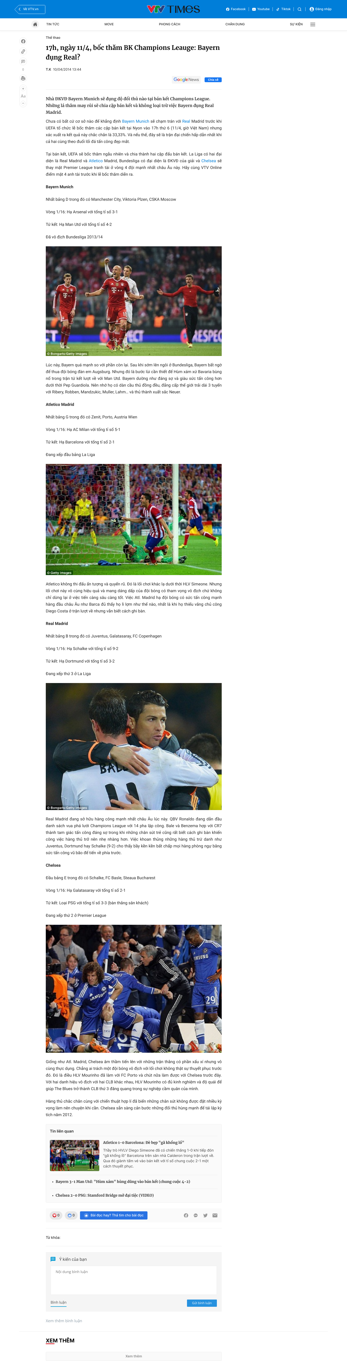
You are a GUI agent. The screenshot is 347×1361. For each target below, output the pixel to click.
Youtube (261, 9)
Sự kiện (296, 24)
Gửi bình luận (202, 1303)
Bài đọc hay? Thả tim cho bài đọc (114, 1215)
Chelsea (209, 161)
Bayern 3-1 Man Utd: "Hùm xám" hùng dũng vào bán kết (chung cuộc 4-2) (123, 1182)
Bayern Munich (135, 121)
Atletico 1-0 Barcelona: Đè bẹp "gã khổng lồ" (143, 1142)
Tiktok (283, 9)
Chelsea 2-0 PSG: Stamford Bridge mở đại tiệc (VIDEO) (105, 1195)
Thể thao (53, 38)
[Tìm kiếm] (299, 9)
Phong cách (169, 24)
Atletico (96, 161)
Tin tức (52, 24)
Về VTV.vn (28, 9)
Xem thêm (134, 1356)
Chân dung (235, 24)
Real (186, 121)
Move (109, 24)
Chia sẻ (213, 79)
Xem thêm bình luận (64, 1320)
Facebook (236, 9)
